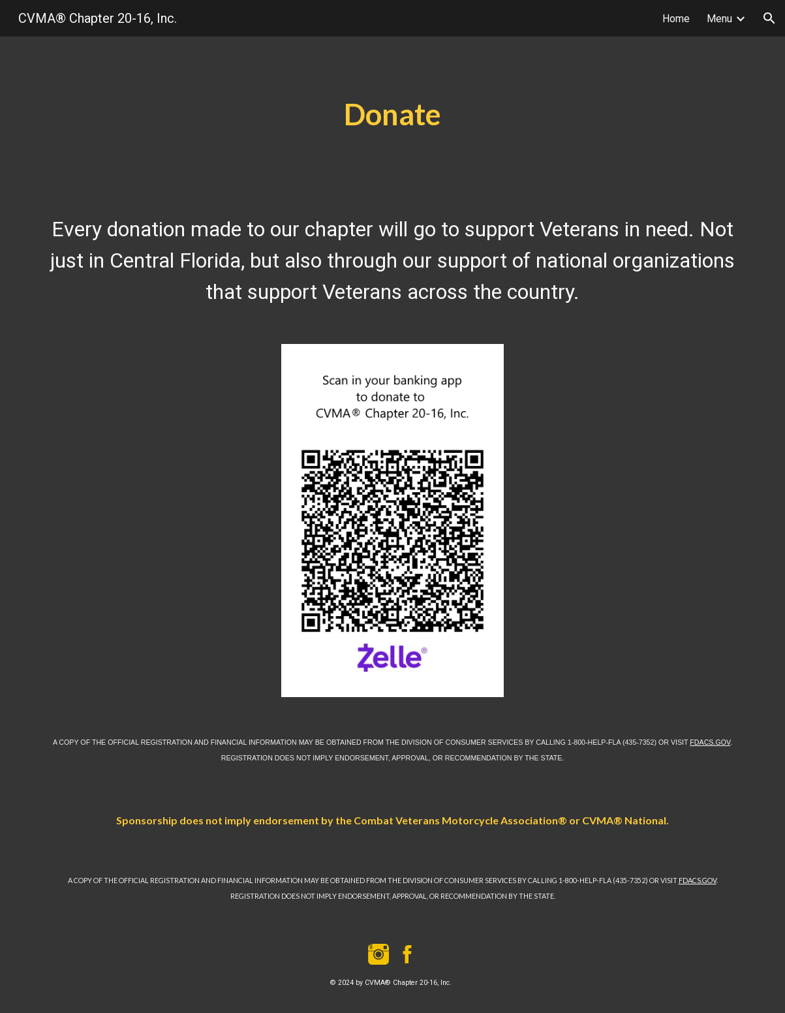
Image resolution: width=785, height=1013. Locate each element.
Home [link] (676, 18)
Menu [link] (719, 18)
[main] (392, 114)
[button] (769, 18)
